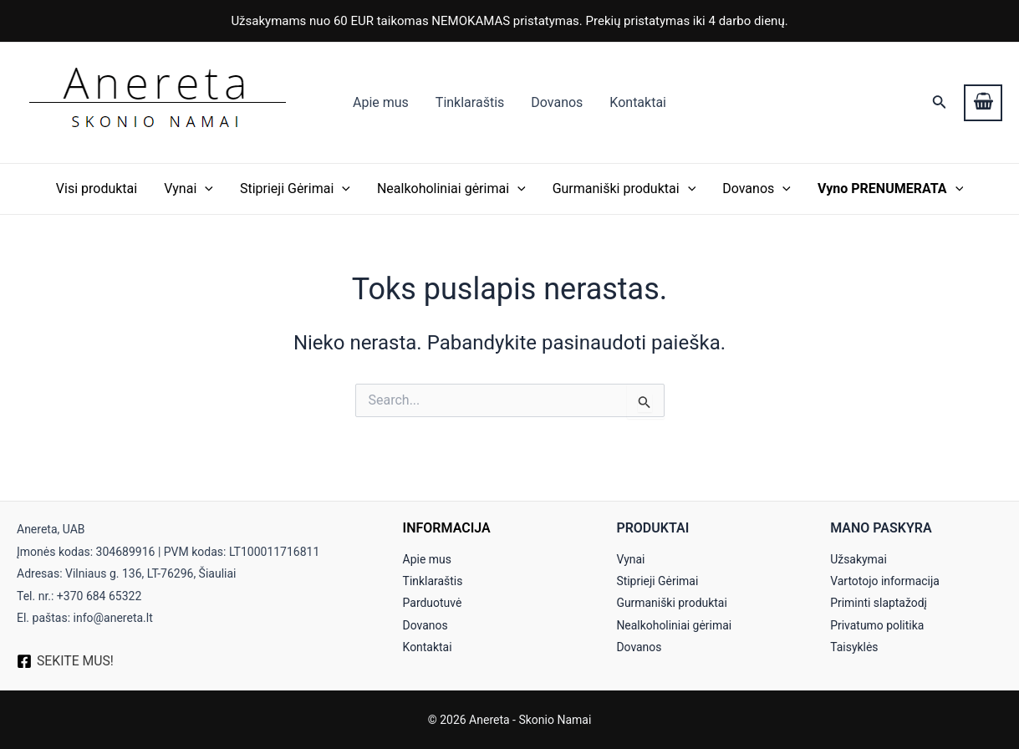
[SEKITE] (66, 661)
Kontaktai (637, 102)
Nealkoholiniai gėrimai (451, 189)
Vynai (188, 189)
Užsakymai (858, 559)
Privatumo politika (877, 625)
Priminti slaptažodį (878, 602)
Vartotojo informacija (885, 581)
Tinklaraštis (470, 102)
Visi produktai (96, 188)
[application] (204, 189)
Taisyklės (854, 647)
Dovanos (557, 102)
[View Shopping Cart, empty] (983, 102)
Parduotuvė (432, 602)
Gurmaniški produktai (624, 189)
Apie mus (381, 102)
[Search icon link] (939, 103)
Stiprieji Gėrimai (295, 189)
